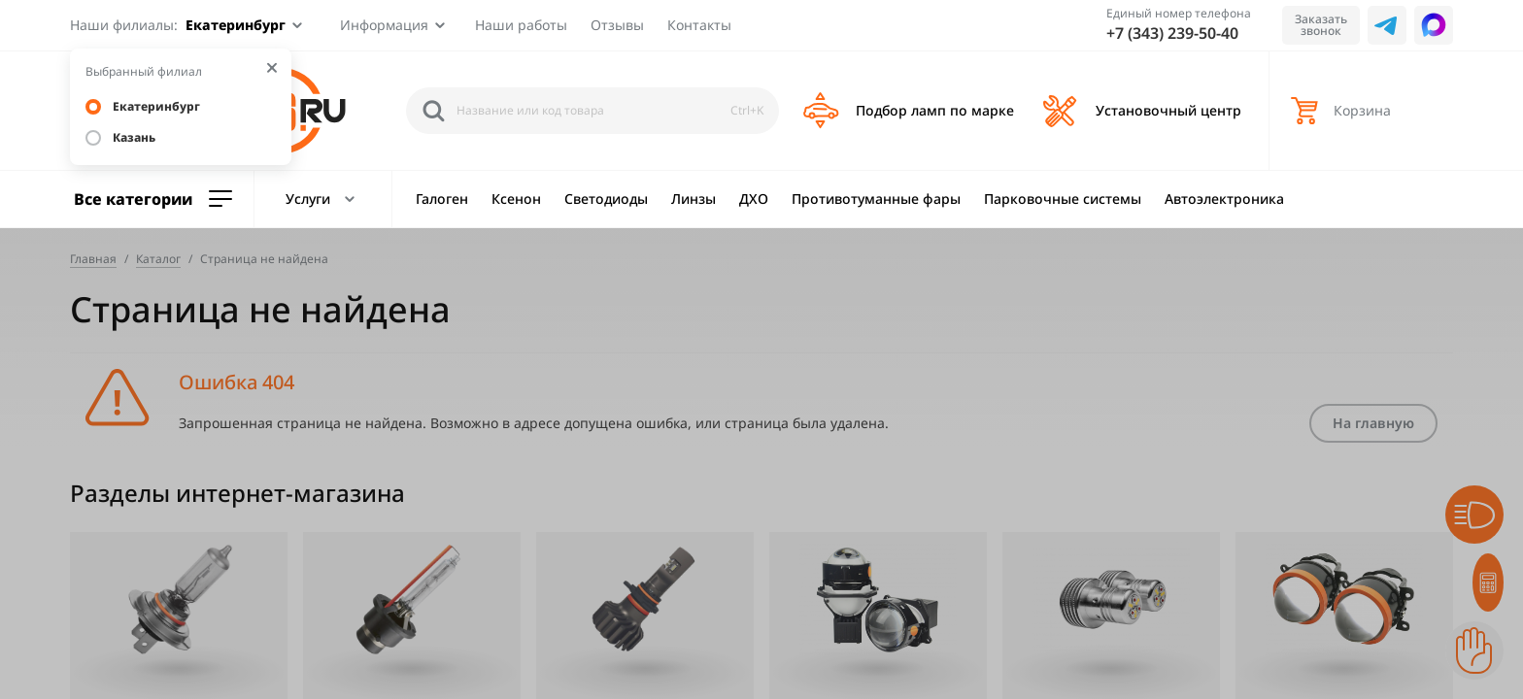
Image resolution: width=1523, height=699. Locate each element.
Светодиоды (606, 198)
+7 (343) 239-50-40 (1172, 33)
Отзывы (617, 25)
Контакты (699, 25)
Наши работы (521, 25)
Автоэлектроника (1224, 198)
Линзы (693, 198)
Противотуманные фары (876, 198)
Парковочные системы (1062, 198)
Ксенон (516, 198)
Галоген (442, 198)
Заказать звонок (1321, 25)
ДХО (753, 198)
